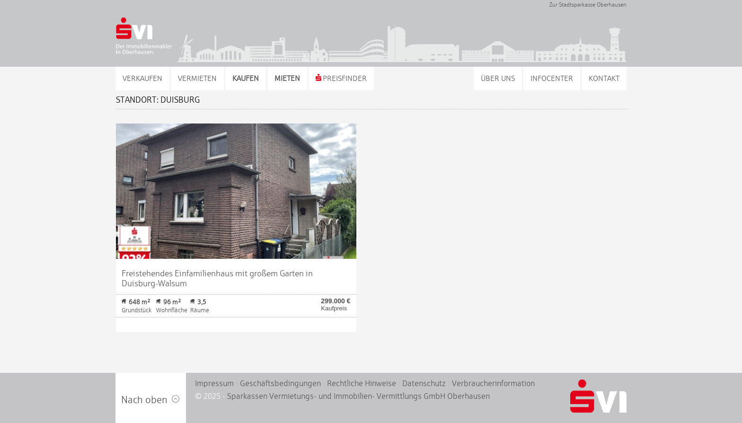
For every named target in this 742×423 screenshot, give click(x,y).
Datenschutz (424, 383)
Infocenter (551, 78)
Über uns (498, 78)
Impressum (214, 383)
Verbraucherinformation (493, 383)
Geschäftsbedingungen (280, 383)
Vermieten (197, 78)
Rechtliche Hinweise (361, 383)
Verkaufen (142, 78)
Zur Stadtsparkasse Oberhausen (588, 4)
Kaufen (245, 78)
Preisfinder (341, 78)
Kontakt (604, 78)
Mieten (287, 78)
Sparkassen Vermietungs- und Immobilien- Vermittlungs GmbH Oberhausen (358, 396)
